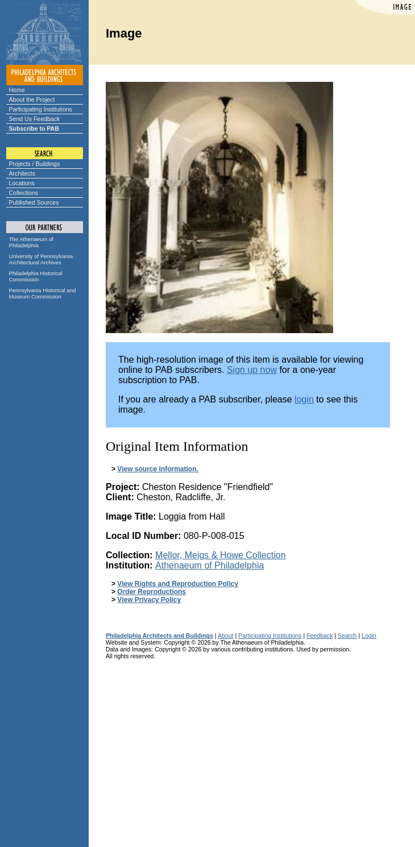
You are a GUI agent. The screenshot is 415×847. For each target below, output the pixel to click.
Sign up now (252, 370)
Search (347, 635)
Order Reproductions (151, 592)
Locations (22, 183)
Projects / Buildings (34, 163)
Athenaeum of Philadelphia (209, 565)
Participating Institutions (40, 109)
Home (17, 89)
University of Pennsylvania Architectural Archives (41, 259)
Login (369, 635)
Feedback (319, 635)
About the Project (32, 99)
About (226, 635)
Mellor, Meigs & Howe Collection (220, 555)
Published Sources (34, 202)
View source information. (157, 469)
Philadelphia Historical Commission (36, 276)
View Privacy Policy (149, 600)
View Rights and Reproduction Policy (177, 584)
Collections (24, 192)
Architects (22, 173)
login (304, 399)
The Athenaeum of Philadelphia (31, 242)
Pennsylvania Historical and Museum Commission (42, 293)
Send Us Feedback (34, 118)
